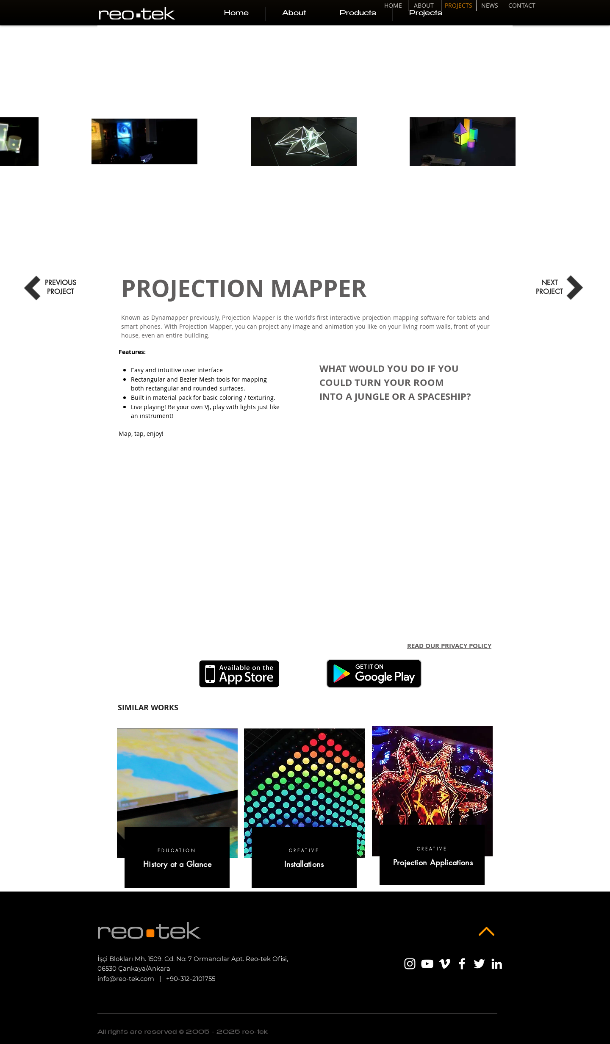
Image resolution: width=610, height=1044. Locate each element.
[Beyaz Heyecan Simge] (479, 963)
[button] (357, 14)
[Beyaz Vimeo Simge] (444, 963)
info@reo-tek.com (125, 979)
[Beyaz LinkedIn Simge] (496, 963)
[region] (177, 810)
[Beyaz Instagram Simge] (409, 963)
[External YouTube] (305, 543)
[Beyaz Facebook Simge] (462, 963)
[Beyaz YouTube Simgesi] (427, 963)
